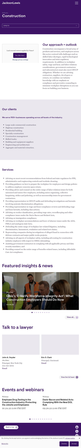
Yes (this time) (20, 55)
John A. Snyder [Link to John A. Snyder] (8, 358)
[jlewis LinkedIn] (76, 427)
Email (4, 368)
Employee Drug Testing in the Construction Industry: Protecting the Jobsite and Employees (19, 402)
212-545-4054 (8, 365)
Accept (74, 444)
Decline (64, 444)
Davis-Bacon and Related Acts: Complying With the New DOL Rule (58, 402)
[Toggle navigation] (76, 3)
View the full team (68, 377)
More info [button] (5, 444)
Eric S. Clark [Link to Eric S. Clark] (46, 358)
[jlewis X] (76, 431)
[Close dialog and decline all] (79, 437)
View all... (71, 317)
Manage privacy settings (20, 60)
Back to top (10, 427)
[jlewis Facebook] (76, 435)
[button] (32, 312)
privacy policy (70, 438)
